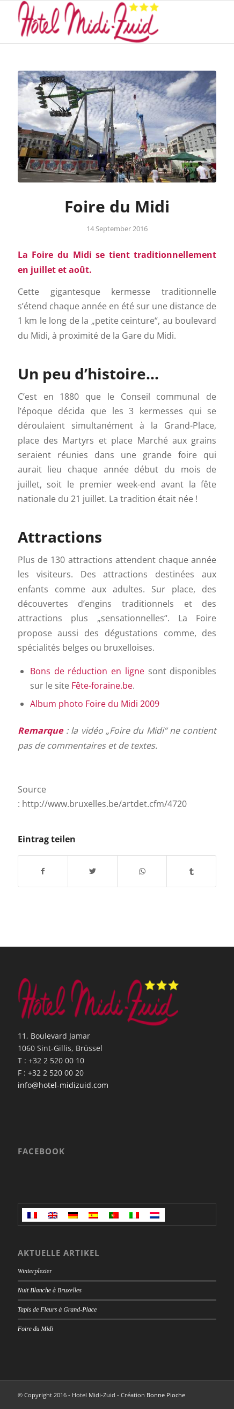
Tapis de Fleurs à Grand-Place (57, 1309)
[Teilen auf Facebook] (43, 871)
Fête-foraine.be (102, 685)
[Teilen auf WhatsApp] (142, 871)
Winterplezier (35, 1271)
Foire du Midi (35, 1328)
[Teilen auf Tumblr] (191, 871)
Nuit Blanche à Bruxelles (50, 1290)
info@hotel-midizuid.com (63, 1085)
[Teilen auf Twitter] (92, 871)
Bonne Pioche (166, 1395)
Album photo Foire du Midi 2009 (94, 704)
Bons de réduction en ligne (87, 671)
